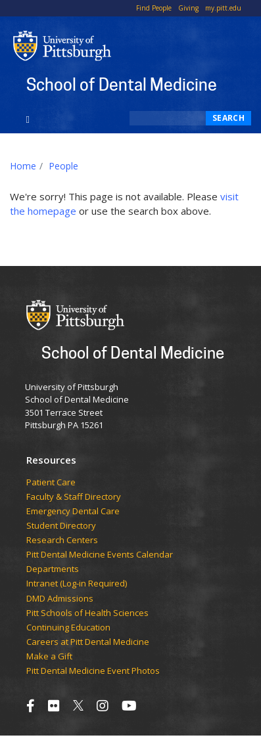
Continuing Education (68, 628)
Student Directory (61, 526)
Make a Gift (49, 656)
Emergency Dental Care (73, 511)
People (63, 166)
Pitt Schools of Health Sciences (87, 613)
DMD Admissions (59, 599)
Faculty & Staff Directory (73, 497)
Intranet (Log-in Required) (76, 584)
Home (23, 166)
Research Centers (62, 540)
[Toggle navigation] (27, 118)
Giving (188, 7)
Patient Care (51, 482)
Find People (154, 7)
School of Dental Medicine (121, 84)
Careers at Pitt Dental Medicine (87, 642)
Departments (52, 569)
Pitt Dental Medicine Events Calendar (99, 555)
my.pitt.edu (223, 7)
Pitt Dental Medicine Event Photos (93, 671)
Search (228, 117)
